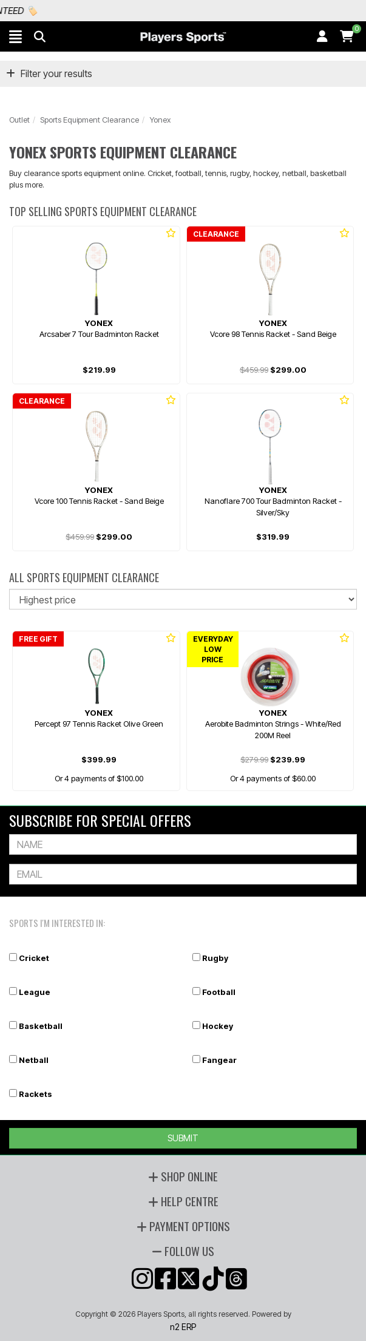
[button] (15, 36)
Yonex (160, 119)
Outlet (19, 119)
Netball (34, 1060)
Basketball (41, 1026)
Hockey (217, 1026)
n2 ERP (183, 1327)
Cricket (34, 958)
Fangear (219, 1060)
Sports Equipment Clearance (89, 119)
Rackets (35, 1094)
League (34, 992)
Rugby (215, 958)
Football (219, 992)
